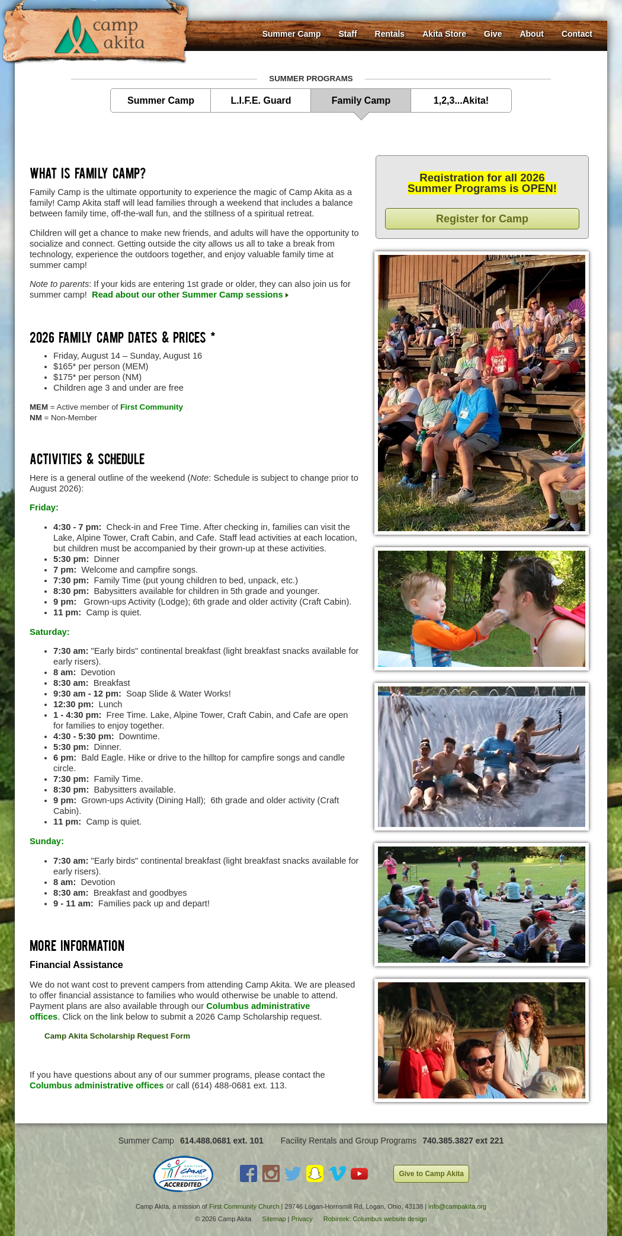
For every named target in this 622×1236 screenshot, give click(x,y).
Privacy (302, 1218)
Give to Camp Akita (431, 1174)
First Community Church (244, 1206)
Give (493, 34)
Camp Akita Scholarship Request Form (117, 1035)
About (531, 34)
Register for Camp (482, 219)
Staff (347, 34)
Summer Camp (291, 34)
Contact (577, 34)
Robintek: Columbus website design (375, 1218)
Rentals (390, 34)
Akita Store (444, 34)
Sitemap (274, 1218)
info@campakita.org (457, 1206)
